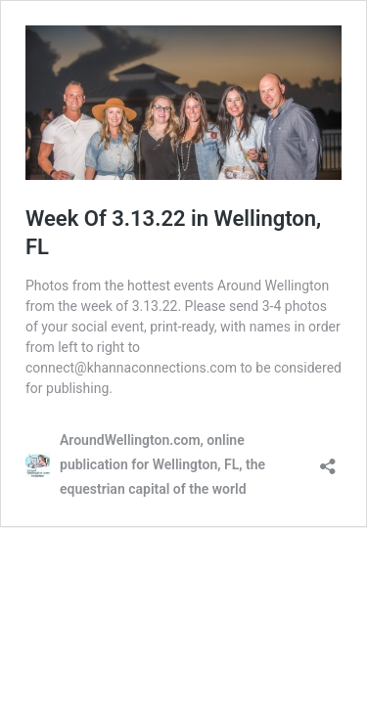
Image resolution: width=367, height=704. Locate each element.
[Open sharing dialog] (328, 460)
